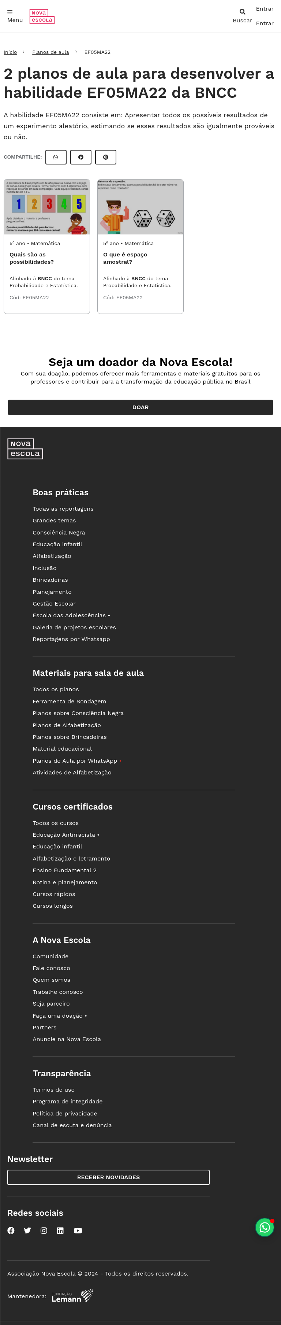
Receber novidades (108, 1177)
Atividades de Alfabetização (72, 772)
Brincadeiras (50, 579)
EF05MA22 (36, 297)
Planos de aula (50, 52)
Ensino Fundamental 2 (65, 870)
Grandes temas (54, 520)
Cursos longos (53, 905)
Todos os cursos (56, 822)
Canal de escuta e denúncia (72, 1125)
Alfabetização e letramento (71, 858)
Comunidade (50, 956)
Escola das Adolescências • (71, 615)
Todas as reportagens (63, 508)
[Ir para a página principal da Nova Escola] (42, 22)
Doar (140, 407)
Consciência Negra (59, 532)
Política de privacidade (65, 1113)
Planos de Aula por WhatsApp (77, 760)
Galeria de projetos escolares (74, 627)
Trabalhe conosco (58, 991)
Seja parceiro (51, 1003)
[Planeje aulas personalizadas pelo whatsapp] (264, 1227)
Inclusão (44, 568)
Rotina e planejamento (65, 882)
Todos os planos (56, 689)
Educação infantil (57, 544)
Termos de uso (54, 1089)
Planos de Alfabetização (67, 725)
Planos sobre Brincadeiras (70, 736)
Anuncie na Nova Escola (67, 1039)
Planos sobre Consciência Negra (78, 713)
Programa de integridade (67, 1101)
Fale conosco (51, 968)
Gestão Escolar (54, 603)
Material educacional (62, 748)
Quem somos (51, 979)
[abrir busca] (242, 16)
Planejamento (52, 591)
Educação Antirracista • (66, 834)
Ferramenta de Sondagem (69, 701)
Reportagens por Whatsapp (71, 639)
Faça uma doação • (60, 1015)
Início (10, 52)
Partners (44, 1027)
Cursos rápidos (54, 894)
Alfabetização (52, 555)
